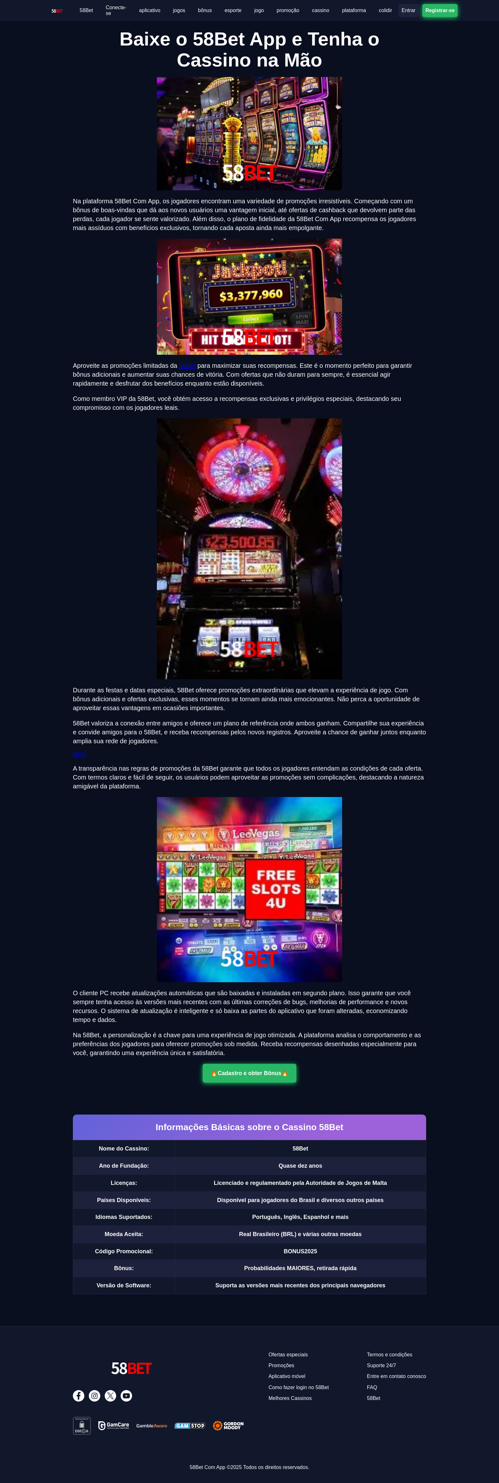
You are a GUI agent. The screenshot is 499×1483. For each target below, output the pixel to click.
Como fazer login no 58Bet (299, 1387)
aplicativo (149, 10)
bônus (205, 10)
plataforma (354, 10)
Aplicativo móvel (287, 1376)
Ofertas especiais (288, 1354)
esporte (233, 10)
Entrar (409, 10)
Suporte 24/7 (381, 1365)
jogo (259, 10)
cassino (320, 10)
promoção (288, 10)
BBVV (80, 754)
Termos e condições (389, 1354)
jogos (179, 10)
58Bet (86, 10)
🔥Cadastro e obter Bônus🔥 (249, 1073)
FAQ (372, 1387)
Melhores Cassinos (290, 1398)
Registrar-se (440, 10)
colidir (385, 10)
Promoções (281, 1365)
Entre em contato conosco (396, 1376)
